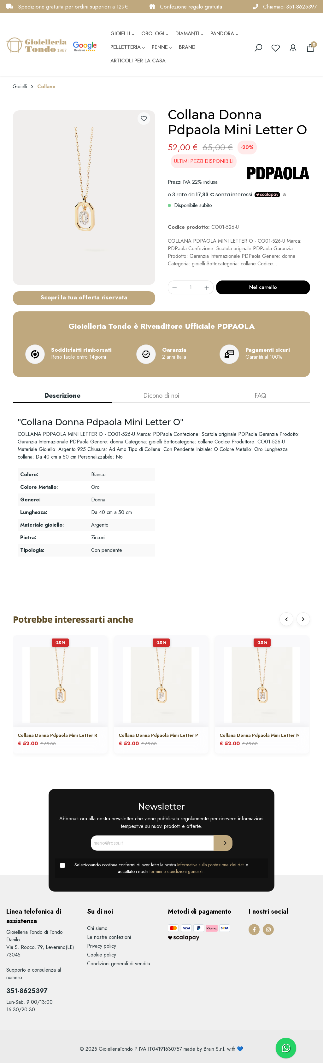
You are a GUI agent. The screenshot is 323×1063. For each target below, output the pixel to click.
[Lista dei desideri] (275, 48)
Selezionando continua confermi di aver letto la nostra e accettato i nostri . (161, 868)
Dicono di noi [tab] (161, 395)
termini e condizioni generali (176, 871)
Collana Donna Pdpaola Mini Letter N (260, 735)
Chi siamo (97, 928)
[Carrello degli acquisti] (310, 48)
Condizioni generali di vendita (118, 963)
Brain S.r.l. (214, 1049)
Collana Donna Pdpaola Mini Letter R (57, 735)
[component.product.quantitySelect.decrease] (174, 287)
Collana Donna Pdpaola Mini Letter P (158, 735)
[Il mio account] (293, 48)
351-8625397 (301, 7)
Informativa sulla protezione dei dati (210, 865)
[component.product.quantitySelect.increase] (207, 287)
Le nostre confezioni (109, 937)
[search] (258, 48)
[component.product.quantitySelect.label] (191, 287)
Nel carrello (263, 287)
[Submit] (223, 843)
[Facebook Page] (254, 929)
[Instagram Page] (268, 929)
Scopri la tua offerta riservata (83, 297)
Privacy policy (101, 946)
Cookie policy (101, 954)
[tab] (62, 396)
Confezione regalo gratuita (191, 7)
